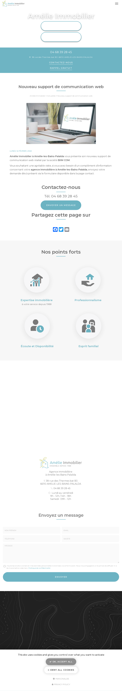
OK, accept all (61, 661)
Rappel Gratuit (61, 68)
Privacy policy (61, 684)
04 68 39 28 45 (61, 52)
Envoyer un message (61, 205)
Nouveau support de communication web (74, 96)
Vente (61, 37)
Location (61, 26)
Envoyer (61, 577)
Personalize (61, 678)
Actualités (51, 96)
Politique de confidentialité (39, 568)
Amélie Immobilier (37, 96)
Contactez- (61, 62)
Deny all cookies (61, 670)
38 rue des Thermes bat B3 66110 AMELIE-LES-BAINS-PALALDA (62, 57)
